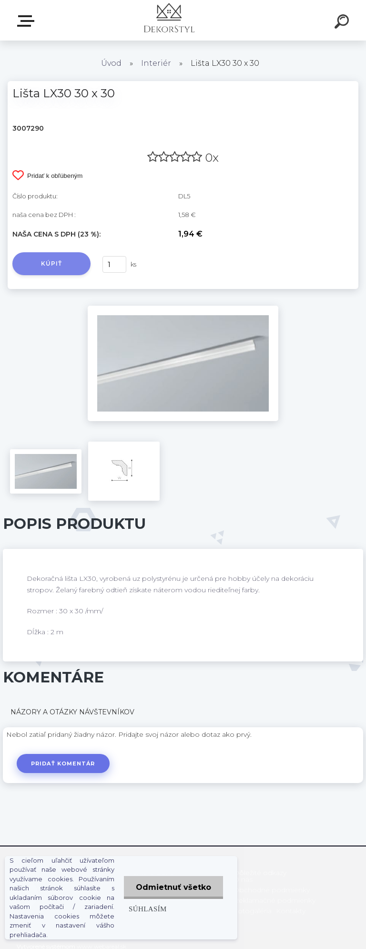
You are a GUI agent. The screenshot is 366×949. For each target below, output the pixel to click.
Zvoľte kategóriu (27, 21)
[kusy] (114, 264)
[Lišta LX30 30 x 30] (183, 309)
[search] (343, 23)
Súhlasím (148, 908)
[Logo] (169, 20)
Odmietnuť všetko (173, 887)
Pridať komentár (63, 763)
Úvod (111, 63)
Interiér (156, 63)
